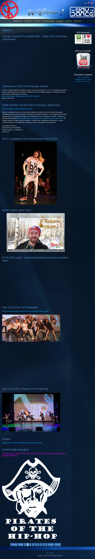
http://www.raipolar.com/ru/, (54, 118)
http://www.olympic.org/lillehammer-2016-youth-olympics (20, 96)
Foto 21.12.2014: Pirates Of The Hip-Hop (25, 388)
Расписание (48, 21)
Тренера (28, 21)
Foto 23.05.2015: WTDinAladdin (20, 307)
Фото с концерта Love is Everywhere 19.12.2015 (29, 138)
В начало (14, 544)
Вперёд (51, 544)
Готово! (6, 439)
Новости (17, 21)
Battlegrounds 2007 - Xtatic (83, 79)
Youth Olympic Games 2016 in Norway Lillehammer (31, 105)
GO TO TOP (49, 553)
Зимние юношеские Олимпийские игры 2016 (17, 109)
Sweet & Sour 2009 (83, 77)
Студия (59, 21)
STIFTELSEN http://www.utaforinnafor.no (30, 118)
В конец (57, 544)
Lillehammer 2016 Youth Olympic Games (25, 86)
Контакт (78, 21)
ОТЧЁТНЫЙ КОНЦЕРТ (15, 449)
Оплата (68, 21)
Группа (37, 21)
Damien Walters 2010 (83, 81)
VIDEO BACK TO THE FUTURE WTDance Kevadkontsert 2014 (22, 443)
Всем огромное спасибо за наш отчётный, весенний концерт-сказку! (25, 311)
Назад (21, 544)
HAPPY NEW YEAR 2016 (16, 210)
